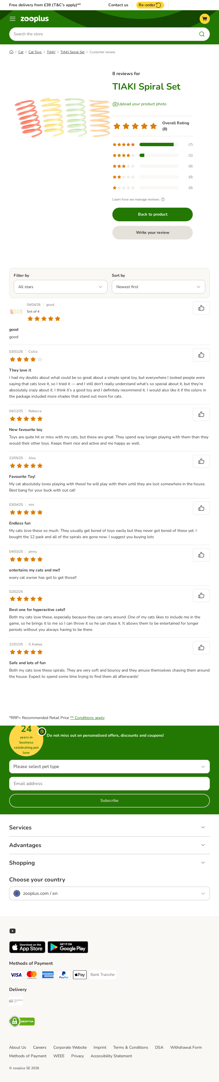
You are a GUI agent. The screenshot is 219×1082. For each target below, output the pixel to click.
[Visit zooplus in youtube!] (12, 931)
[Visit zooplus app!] (27, 952)
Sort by (118, 275)
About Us (17, 1047)
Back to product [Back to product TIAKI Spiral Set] (152, 214)
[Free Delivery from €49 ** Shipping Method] (16, 1001)
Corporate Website (70, 1047)
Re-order (150, 5)
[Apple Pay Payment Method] (80, 975)
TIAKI (51, 52)
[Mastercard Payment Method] (32, 975)
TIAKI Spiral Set (72, 52)
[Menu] (12, 18)
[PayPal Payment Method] (64, 975)
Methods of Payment (27, 1056)
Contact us (118, 5)
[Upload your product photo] (139, 104)
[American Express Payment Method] (48, 975)
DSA (159, 1047)
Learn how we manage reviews (139, 199)
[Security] (22, 1022)
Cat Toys (35, 52)
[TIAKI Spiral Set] (63, 118)
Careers (39, 1047)
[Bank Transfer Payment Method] (102, 975)
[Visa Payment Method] (16, 975)
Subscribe (109, 800)
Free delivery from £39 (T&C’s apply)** (45, 5)
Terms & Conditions (130, 1047)
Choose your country (37, 879)
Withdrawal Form (186, 1047)
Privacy (77, 1056)
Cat (20, 52)
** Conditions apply (87, 717)
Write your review (152, 232)
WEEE (58, 1056)
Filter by (21, 275)
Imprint (100, 1047)
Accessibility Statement (111, 1056)
